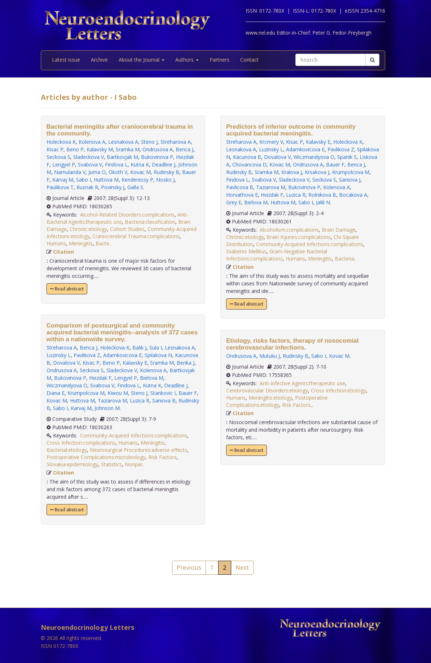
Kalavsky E (135, 362)
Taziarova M (112, 400)
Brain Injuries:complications (299, 236)
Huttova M (106, 179)
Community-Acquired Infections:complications (133, 435)
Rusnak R (87, 187)
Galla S (135, 187)
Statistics (111, 464)
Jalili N (323, 202)
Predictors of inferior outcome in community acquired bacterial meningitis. (291, 130)
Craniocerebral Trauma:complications (136, 236)
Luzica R (139, 400)
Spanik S (347, 156)
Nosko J (165, 179)
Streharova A (175, 141)
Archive (99, 59)
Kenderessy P (137, 179)
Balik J (139, 347)
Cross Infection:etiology (338, 390)
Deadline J (163, 164)
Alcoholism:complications (289, 229)
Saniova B (164, 400)
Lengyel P (63, 164)
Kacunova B (247, 156)
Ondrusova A (157, 149)
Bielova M (151, 377)
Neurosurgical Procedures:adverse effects (138, 449)
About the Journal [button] (141, 59)
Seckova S (58, 156)
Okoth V (118, 172)
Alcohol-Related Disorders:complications (127, 214)
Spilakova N (158, 355)
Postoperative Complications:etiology (277, 401)
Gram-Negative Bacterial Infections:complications (276, 255)
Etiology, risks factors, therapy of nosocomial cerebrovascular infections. (292, 344)
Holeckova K (61, 141)
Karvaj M (62, 179)
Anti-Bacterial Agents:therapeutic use (117, 218)
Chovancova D (249, 164)
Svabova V (90, 164)
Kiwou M (117, 393)
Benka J (185, 362)
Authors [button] (187, 59)
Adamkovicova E (122, 355)
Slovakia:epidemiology (72, 464)
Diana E (56, 393)
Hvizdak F (100, 377)
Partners (219, 59)
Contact (249, 59)
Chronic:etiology (88, 229)
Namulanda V (69, 172)
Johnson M (107, 408)
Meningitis (81, 243)
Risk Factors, (297, 404)
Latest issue (66, 59)
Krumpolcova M (86, 393)
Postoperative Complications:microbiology (96, 457)
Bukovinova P (157, 156)
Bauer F (188, 393)
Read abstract (67, 289)
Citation (63, 251)
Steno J (149, 141)
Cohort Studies (127, 229)
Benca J (184, 149)
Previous (189, 567)
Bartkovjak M (122, 156)
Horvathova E (242, 194)
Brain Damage (339, 229)
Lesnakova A (123, 141)
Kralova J (291, 172)
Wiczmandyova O (67, 385)
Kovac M (140, 172)
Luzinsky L (59, 355)
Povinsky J (112, 187)
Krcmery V (271, 141)
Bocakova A (353, 194)
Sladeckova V (88, 156)
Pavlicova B (239, 187)
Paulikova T (60, 187)
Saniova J (349, 179)
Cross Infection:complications (81, 442)
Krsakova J (317, 172)
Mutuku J (269, 355)
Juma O (97, 172)
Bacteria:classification (150, 221)
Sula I (155, 347)
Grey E (233, 202)
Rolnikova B (322, 194)
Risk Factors (162, 457)
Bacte (102, 243)
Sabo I (83, 179)
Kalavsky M (100, 149)
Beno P (75, 149)
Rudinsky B (166, 172)
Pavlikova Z (87, 355)
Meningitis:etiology (270, 397)
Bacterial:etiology (67, 449)
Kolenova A (92, 141)
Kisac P (55, 149)
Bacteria (344, 258)
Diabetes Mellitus (246, 251)
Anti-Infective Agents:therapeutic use (302, 383)
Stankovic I (163, 393)
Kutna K (140, 164)
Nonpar (133, 464)
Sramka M (128, 149)
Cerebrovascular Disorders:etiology (267, 390)
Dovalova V (66, 362)
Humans (56, 243)
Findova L (116, 164)
